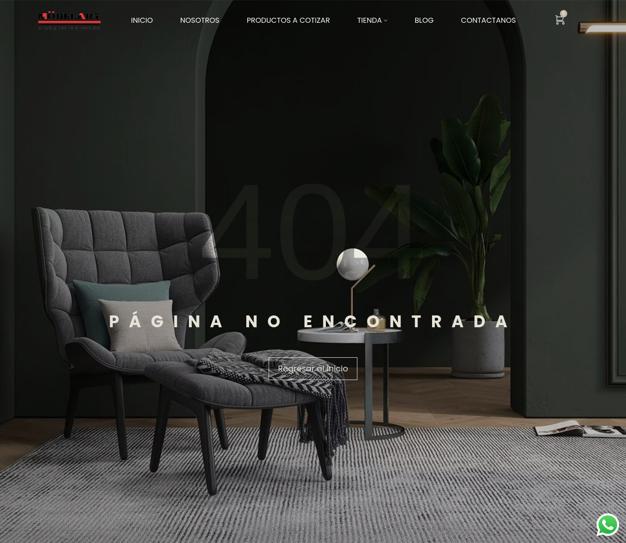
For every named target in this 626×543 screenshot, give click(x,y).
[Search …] (623, 20)
